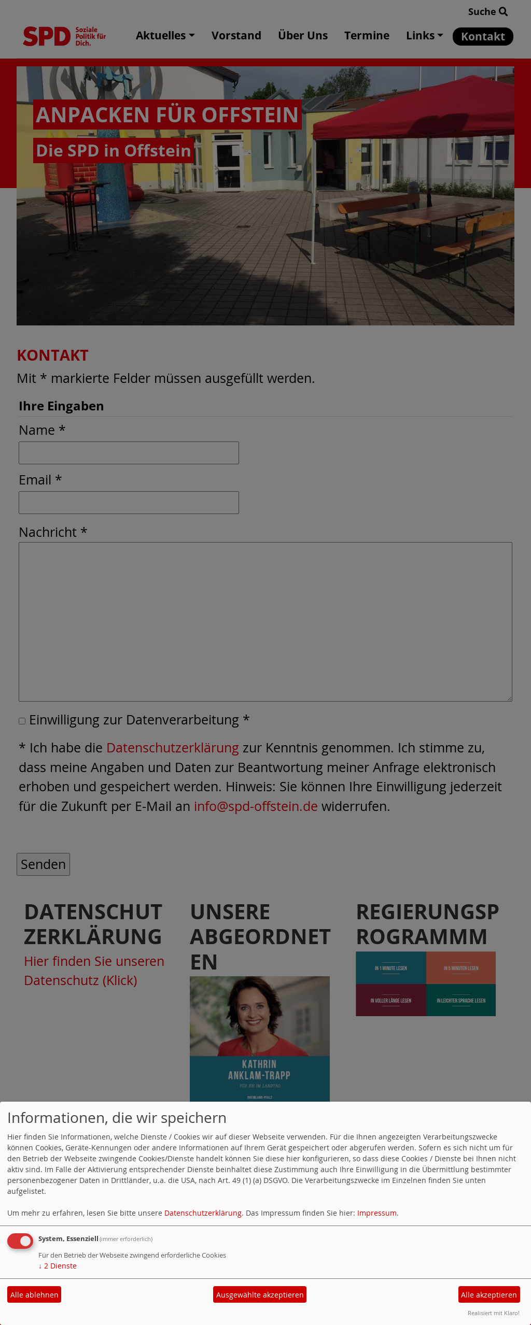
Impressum (377, 1213)
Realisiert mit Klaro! (494, 1313)
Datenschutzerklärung (203, 1213)
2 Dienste (57, 1266)
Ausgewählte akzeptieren (260, 1295)
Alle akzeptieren (489, 1295)
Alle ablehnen (34, 1295)
